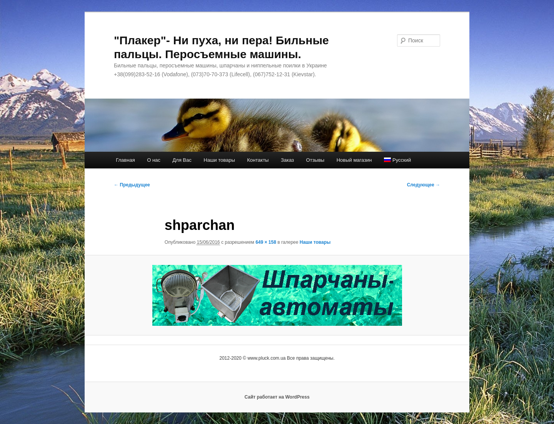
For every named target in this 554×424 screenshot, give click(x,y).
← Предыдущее (132, 185)
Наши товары (219, 160)
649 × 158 (265, 242)
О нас (153, 160)
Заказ (287, 160)
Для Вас (181, 160)
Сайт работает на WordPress (276, 397)
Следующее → (423, 185)
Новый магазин (354, 160)
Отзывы (315, 160)
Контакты (258, 160)
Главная (125, 160)
